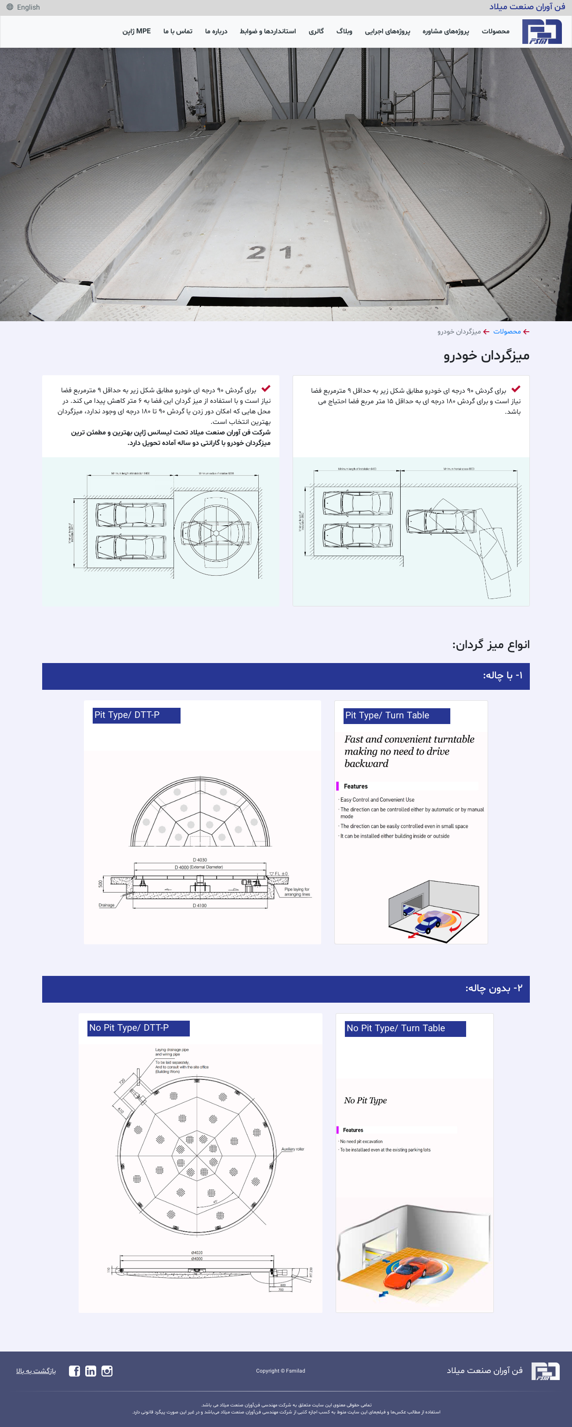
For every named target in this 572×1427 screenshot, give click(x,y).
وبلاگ (344, 31)
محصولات (496, 31)
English (23, 8)
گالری (316, 31)
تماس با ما (177, 31)
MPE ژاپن (137, 31)
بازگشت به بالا (36, 1371)
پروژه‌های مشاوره (446, 31)
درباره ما (216, 31)
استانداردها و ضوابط (268, 31)
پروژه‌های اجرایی (387, 31)
